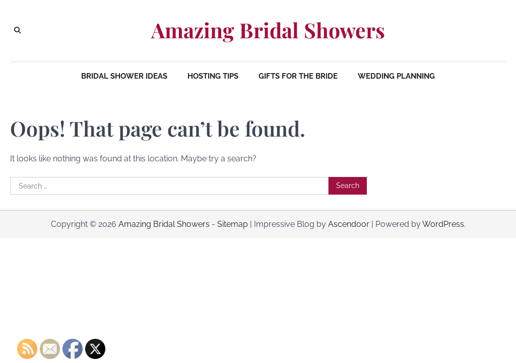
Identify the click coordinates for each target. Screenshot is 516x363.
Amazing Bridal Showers (268, 30)
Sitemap (232, 224)
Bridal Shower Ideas (124, 76)
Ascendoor (348, 224)
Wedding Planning (396, 76)
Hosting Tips (212, 76)
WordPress (443, 224)
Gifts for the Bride (298, 76)
